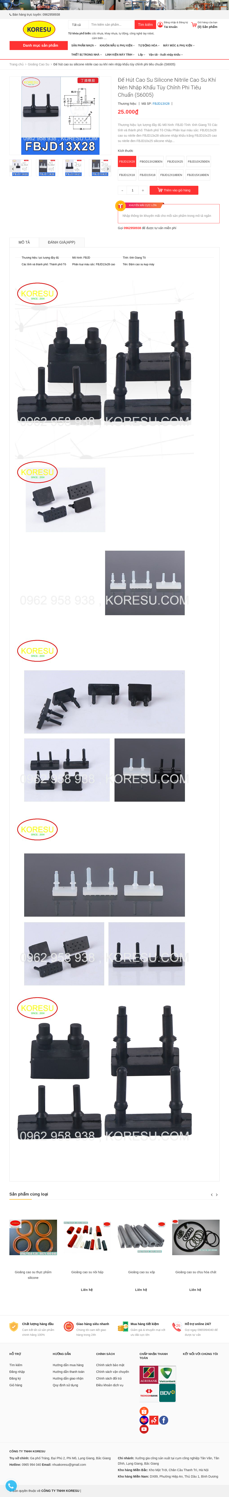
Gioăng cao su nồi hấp (87, 1272)
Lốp (141, 54)
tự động (123, 33)
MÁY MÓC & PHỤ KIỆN (179, 45)
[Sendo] (153, 1420)
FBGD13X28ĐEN (151, 161)
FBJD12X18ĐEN (171, 175)
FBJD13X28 (127, 161)
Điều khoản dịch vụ (109, 1385)
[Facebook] (163, 1420)
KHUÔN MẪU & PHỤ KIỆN (117, 45)
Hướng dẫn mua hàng (68, 1365)
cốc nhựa (97, 33)
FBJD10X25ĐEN (199, 161)
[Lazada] (144, 1420)
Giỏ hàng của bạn (208, 22)
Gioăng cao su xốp (141, 1272)
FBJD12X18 (127, 175)
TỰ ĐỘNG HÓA (149, 45)
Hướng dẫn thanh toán (68, 1372)
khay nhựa (111, 33)
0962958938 (51, 14)
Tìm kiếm (145, 25)
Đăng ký (183, 22)
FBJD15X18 (147, 175)
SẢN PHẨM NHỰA (83, 45)
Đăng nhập (170, 22)
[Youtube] (144, 1429)
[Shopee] (144, 1411)
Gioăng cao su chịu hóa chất (196, 1272)
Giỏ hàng (15, 1385)
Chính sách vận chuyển (112, 1372)
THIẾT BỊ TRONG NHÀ (86, 54)
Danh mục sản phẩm (40, 45)
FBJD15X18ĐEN (198, 175)
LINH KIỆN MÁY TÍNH (120, 54)
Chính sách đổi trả (109, 1378)
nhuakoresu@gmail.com (69, 1464)
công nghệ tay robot (141, 33)
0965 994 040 (31, 1464)
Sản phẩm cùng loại (28, 1194)
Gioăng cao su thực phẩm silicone (33, 1275)
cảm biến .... (99, 38)
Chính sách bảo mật (110, 1365)
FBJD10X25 (175, 161)
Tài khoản (170, 27)
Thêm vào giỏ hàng (176, 190)
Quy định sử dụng (65, 1385)
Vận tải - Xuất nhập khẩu (166, 54)
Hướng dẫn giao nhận (68, 1378)
